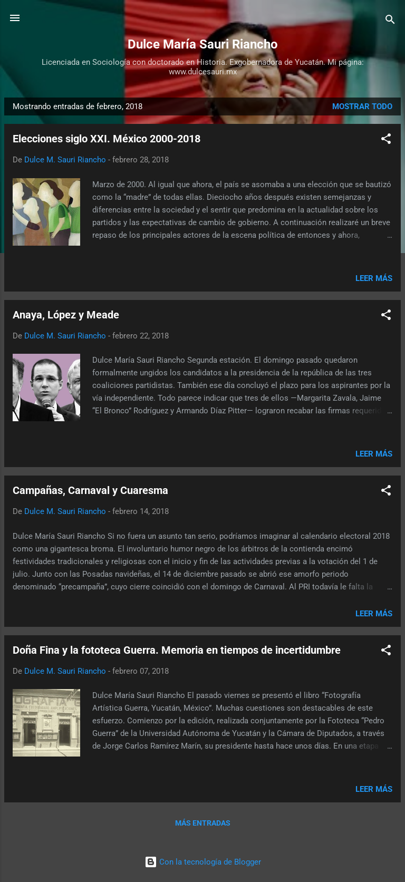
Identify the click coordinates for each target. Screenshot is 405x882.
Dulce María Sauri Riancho (203, 44)
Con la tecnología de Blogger (202, 862)
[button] (386, 140)
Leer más (373, 278)
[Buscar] (390, 21)
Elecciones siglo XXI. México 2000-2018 (106, 138)
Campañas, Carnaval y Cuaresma (90, 490)
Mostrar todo (362, 106)
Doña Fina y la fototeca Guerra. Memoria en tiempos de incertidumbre (177, 650)
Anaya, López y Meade (66, 314)
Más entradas (202, 823)
